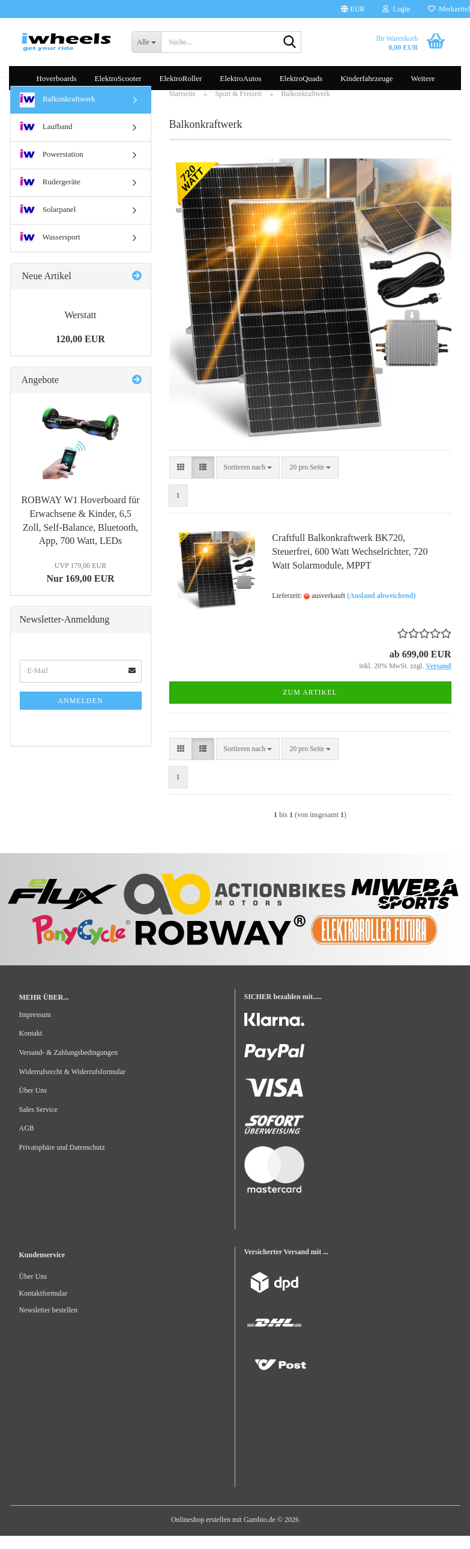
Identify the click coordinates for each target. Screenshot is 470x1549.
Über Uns (33, 1103)
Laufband (46, 140)
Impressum (35, 1028)
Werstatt (81, 328)
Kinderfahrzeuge (366, 78)
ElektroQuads (301, 78)
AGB (26, 1141)
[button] (352, 9)
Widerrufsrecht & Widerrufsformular (72, 1085)
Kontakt (31, 1046)
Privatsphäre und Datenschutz (62, 1160)
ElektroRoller (181, 78)
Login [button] (396, 9)
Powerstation (51, 168)
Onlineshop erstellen (200, 1533)
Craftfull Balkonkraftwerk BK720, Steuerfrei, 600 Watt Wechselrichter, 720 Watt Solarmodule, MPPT (349, 565)
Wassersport (50, 251)
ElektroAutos (240, 78)
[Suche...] (146, 42)
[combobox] (248, 481)
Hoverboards (56, 78)
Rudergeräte (50, 196)
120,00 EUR (80, 352)
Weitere (423, 78)
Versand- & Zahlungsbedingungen (68, 1065)
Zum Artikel (310, 705)
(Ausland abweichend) (381, 609)
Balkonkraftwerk (57, 113)
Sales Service (38, 1123)
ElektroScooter (118, 78)
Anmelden (80, 714)
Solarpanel (48, 223)
